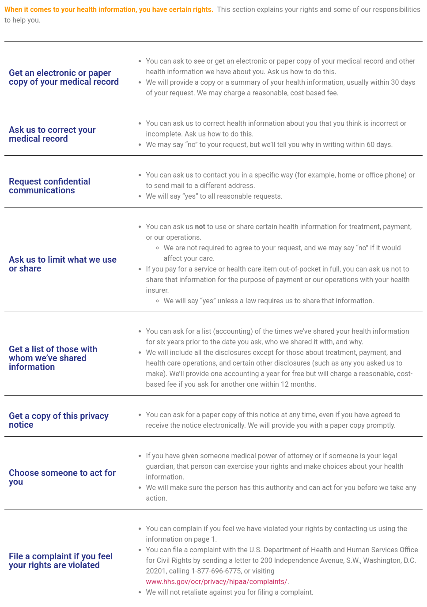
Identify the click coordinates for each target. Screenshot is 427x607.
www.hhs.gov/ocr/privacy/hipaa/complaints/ (216, 581)
